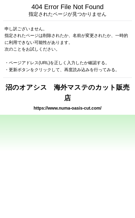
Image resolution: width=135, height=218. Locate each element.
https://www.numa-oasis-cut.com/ (67, 108)
